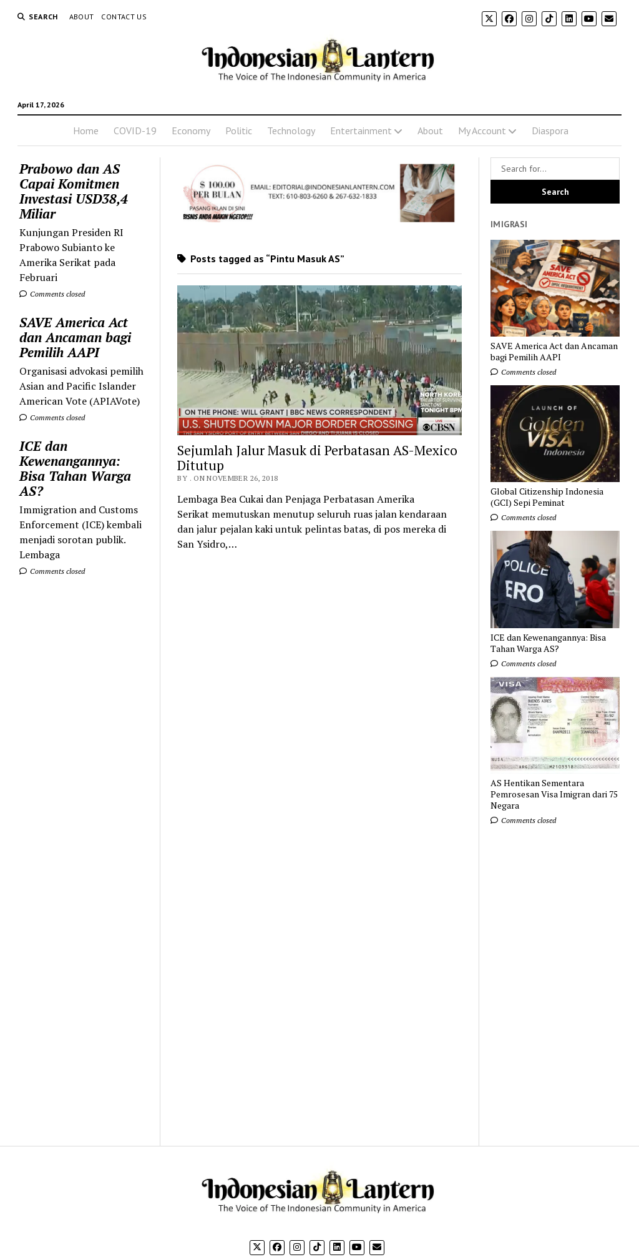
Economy (191, 130)
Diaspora (550, 130)
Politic (238, 130)
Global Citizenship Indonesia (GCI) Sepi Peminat (546, 497)
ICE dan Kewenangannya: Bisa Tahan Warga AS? (75, 468)
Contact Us (124, 16)
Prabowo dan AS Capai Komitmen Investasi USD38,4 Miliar (73, 191)
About (81, 16)
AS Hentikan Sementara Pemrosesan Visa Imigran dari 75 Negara (554, 794)
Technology (291, 130)
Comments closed (52, 293)
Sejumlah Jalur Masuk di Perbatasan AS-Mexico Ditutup (317, 457)
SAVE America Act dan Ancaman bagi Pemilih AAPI (75, 337)
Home (86, 130)
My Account (482, 130)
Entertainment (361, 130)
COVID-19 (135, 130)
